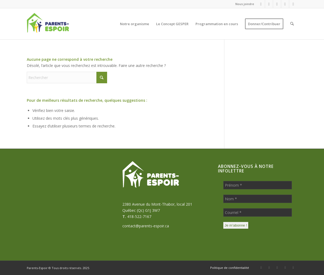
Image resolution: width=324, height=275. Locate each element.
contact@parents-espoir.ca (145, 225)
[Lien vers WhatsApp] (269, 4)
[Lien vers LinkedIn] (285, 4)
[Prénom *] (257, 185)
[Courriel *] (257, 212)
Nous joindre (244, 4)
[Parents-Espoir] (60, 23)
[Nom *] (257, 199)
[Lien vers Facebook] (261, 4)
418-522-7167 (139, 216)
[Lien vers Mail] (277, 4)
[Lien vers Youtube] (293, 4)
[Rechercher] (292, 23)
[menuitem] (243, 4)
